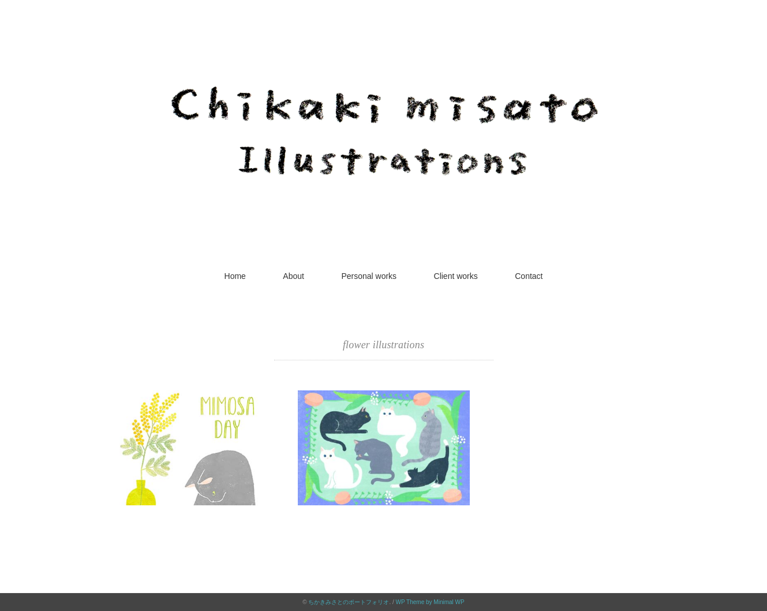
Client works (456, 276)
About (293, 276)
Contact (528, 276)
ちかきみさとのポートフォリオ (348, 602)
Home (235, 276)
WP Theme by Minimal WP (430, 602)
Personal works (368, 276)
